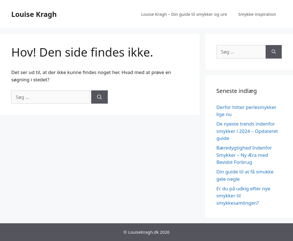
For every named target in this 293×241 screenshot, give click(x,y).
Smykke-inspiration (257, 14)
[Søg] (99, 97)
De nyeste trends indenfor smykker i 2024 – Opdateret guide (247, 130)
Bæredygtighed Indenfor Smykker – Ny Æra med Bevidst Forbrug (244, 154)
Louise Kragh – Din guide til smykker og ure (184, 14)
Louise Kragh (34, 14)
